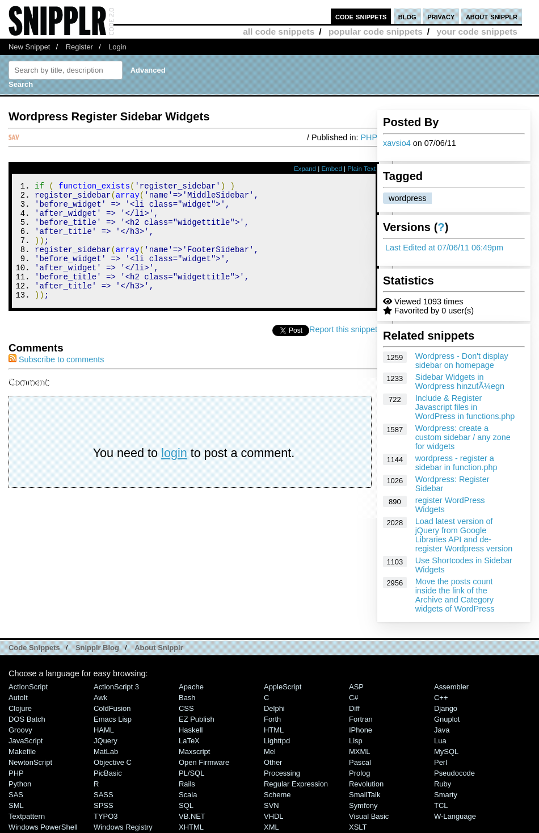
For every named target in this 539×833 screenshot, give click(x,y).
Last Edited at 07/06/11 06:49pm (444, 247)
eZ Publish (196, 719)
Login (117, 47)
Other (273, 762)
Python (20, 784)
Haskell (191, 730)
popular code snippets (376, 31)
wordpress (407, 198)
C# (354, 697)
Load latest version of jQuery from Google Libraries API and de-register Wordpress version (464, 535)
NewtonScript (30, 762)
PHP (368, 137)
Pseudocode (454, 773)
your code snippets (476, 31)
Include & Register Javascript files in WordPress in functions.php (465, 407)
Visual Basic (369, 816)
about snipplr (491, 16)
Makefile (22, 751)
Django (445, 708)
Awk (100, 697)
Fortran (361, 719)
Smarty (445, 794)
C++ (441, 697)
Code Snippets (34, 647)
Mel (270, 751)
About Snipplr (158, 647)
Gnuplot (447, 719)
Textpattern (27, 816)
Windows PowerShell (43, 827)
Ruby (442, 784)
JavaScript (26, 740)
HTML (274, 730)
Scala (188, 794)
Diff (354, 708)
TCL (441, 805)
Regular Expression (296, 784)
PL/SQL (191, 773)
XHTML (191, 827)
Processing (282, 773)
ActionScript (28, 687)
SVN (271, 805)
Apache (191, 687)
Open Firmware (204, 762)
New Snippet (29, 47)
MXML (359, 751)
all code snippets (278, 31)
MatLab (106, 751)
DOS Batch (27, 719)
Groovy (20, 730)
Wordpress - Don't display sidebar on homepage (461, 360)
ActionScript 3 (116, 687)
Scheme (277, 794)
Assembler (451, 687)
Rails (187, 784)
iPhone (360, 730)
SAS (16, 794)
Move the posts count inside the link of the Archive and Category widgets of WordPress (455, 595)
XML (271, 827)
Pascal (360, 762)
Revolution (366, 784)
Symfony (363, 805)
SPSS (103, 805)
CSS (186, 708)
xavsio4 (397, 143)
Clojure (20, 708)
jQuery (105, 740)
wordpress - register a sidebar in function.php (456, 463)
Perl (440, 762)
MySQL (446, 751)
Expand (305, 168)
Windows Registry (123, 827)
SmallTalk (364, 794)
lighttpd (277, 740)
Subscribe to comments (56, 381)
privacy (440, 16)
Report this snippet (343, 351)
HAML (104, 730)
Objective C (113, 762)
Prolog (359, 773)
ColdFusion (112, 708)
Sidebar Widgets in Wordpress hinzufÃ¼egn (459, 381)
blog (407, 16)
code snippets (361, 16)
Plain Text (361, 168)
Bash (187, 697)
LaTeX (189, 740)
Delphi (274, 708)
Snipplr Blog (97, 647)
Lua (440, 740)
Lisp (356, 740)
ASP (356, 687)
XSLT (358, 827)
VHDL (274, 816)
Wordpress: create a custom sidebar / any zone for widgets (463, 437)
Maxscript (194, 751)
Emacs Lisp (113, 719)
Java (441, 730)
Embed (331, 168)
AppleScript (282, 687)
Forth (272, 719)
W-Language (455, 816)
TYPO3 (105, 816)
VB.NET (192, 816)
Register (79, 47)
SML (16, 805)
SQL (186, 805)
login (174, 475)
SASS (103, 794)
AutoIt (18, 697)
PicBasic (108, 773)
